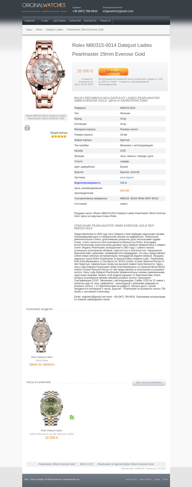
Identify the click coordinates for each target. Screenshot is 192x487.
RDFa (165, 479)
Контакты (90, 21)
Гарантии (75, 21)
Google (157, 479)
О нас (44, 21)
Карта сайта (131, 479)
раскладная (126, 177)
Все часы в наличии (148, 382)
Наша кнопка (145, 479)
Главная (29, 21)
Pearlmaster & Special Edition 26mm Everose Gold (125, 464)
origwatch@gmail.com (118, 11)
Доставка (60, 21)
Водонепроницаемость (87, 182)
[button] (60, 74)
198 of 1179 (86, 464)
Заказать (113, 72)
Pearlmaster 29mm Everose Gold (57, 464)
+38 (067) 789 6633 (85, 11)
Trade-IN (105, 21)
